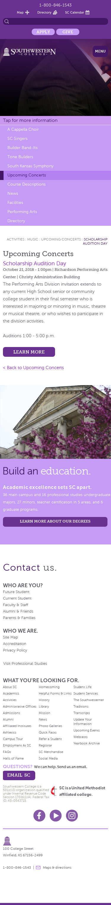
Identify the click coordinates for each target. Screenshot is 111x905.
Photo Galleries (50, 726)
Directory (44, 12)
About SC (10, 687)
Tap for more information (30, 120)
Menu (100, 51)
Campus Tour (13, 739)
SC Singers (17, 138)
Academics (11, 693)
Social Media (48, 758)
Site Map (10, 637)
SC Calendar (74, 12)
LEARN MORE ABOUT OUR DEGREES (55, 521)
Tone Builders (20, 157)
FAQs (7, 752)
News (12, 193)
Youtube (56, 815)
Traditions (81, 706)
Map (20, 12)
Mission (44, 713)
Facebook (39, 815)
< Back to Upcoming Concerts (33, 367)
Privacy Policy (15, 650)
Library (44, 706)
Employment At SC (17, 745)
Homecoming (49, 687)
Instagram (72, 815)
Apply (43, 32)
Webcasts (80, 737)
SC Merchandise (51, 752)
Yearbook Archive (86, 743)
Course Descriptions (26, 184)
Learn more (29, 351)
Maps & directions (57, 867)
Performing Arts (22, 212)
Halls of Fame (13, 758)
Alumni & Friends (18, 611)
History (44, 700)
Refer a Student (50, 739)
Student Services (85, 693)
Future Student (16, 592)
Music (32, 239)
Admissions (11, 713)
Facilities (15, 202)
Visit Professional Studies (25, 664)
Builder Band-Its (22, 147)
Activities (15, 239)
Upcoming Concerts (26, 175)
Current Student (17, 598)
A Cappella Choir (23, 129)
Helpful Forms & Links (55, 693)
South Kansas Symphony (30, 166)
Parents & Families (19, 618)
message (38, 867)
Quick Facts (48, 732)
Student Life (82, 687)
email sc (18, 775)
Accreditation (14, 644)
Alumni (8, 719)
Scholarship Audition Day (95, 241)
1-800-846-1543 (55, 5)
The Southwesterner (88, 700)
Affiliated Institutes (17, 726)
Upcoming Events (86, 730)
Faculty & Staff (15, 605)
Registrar (45, 745)
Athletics (9, 732)
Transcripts (81, 713)
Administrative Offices (19, 706)
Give (67, 32)
